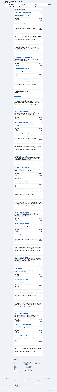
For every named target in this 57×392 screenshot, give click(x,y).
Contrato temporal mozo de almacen (21, 190)
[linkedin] (50, 378)
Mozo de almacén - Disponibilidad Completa (23, 34)
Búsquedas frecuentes (17, 360)
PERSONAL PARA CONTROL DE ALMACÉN (22, 12)
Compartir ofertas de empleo (28, 380)
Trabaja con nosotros (17, 384)
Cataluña (15, 365)
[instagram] (46, 378)
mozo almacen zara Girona (26, 366)
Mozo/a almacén (17, 179)
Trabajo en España (17, 386)
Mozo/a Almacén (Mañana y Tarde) (21, 100)
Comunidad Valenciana (16, 371)
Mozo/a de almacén (18, 269)
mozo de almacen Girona (26, 365)
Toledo (14, 369)
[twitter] (48, 378)
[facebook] (45, 378)
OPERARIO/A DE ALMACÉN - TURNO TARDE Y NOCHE (25, 201)
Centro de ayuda (17, 385)
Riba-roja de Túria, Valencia (17, 372)
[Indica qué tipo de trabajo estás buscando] (13, 4)
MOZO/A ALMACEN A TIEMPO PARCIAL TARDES (24, 57)
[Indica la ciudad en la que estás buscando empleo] (29, 4)
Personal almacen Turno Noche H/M (21, 46)
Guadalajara (15, 368)
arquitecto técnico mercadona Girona (27, 367)
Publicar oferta (26, 379)
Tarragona (15, 366)
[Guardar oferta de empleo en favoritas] (41, 12)
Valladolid (15, 370)
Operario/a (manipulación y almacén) (21, 134)
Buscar (49, 4)
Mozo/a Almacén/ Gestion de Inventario (22, 336)
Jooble (50, 390)
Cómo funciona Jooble (17, 380)
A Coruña (15, 367)
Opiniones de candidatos (37, 380)
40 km (35, 4)
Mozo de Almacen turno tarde (20, 23)
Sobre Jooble (16, 379)
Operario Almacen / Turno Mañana (21, 112)
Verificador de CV (36, 384)
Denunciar (40, 20)
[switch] (41, 9)
